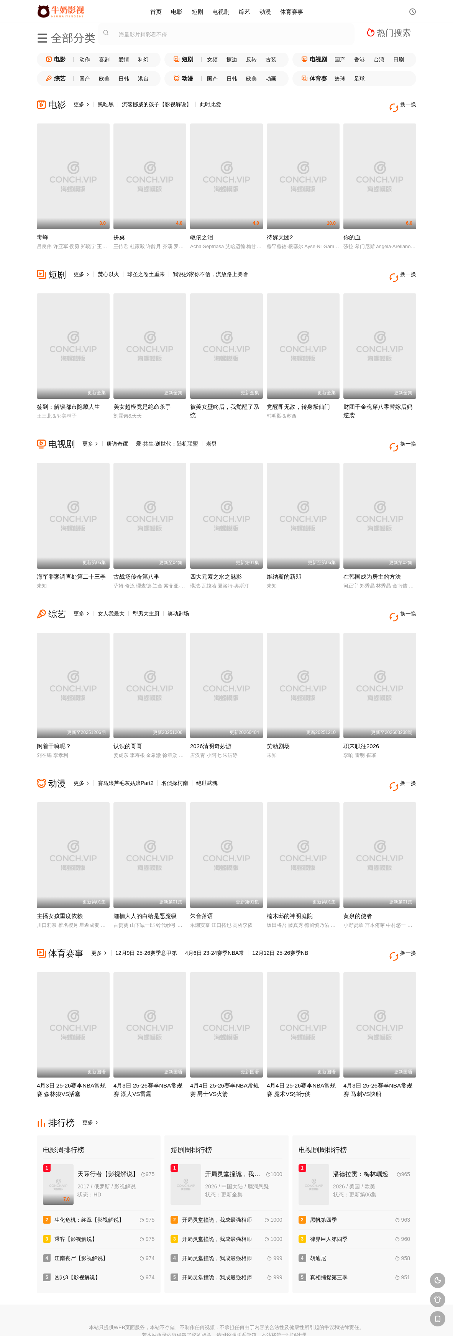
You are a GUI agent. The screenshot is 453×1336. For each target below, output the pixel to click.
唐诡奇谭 (117, 431)
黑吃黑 (106, 104)
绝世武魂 (207, 758)
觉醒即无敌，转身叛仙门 (298, 394)
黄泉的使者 (357, 885)
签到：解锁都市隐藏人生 (68, 394)
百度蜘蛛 (171, 1321)
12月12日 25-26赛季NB (280, 922)
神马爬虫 (198, 1321)
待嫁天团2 (280, 231)
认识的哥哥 (127, 721)
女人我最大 (111, 595)
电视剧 (221, 11)
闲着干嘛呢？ (54, 721)
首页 (156, 11)
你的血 (352, 231)
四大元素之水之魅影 (216, 558)
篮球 (340, 79)
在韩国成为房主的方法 (372, 558)
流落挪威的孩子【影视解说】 (157, 104)
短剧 (197, 11)
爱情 (123, 59)
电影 (176, 11)
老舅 (211, 431)
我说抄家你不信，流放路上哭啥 (210, 268)
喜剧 (104, 59)
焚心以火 (108, 268)
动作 (84, 59)
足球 (359, 79)
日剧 (398, 59)
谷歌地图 (282, 1321)
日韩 (123, 79)
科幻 (143, 59)
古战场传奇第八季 (136, 558)
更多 (82, 104)
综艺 (244, 11)
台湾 (379, 59)
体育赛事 (291, 11)
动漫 (265, 11)
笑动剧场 (178, 595)
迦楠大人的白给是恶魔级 (145, 885)
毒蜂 (42, 231)
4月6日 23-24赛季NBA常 (214, 922)
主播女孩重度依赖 (60, 885)
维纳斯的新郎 (284, 558)
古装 (271, 59)
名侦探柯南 (174, 758)
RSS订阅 (143, 1321)
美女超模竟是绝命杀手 (142, 394)
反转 (251, 59)
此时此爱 (210, 104)
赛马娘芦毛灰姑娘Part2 (125, 758)
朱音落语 (201, 885)
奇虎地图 (254, 1321)
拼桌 (119, 231)
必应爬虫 (310, 1321)
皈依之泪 (201, 231)
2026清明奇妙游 (210, 721)
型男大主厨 (146, 595)
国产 (340, 59)
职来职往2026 (361, 721)
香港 (359, 59)
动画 (271, 79)
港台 (143, 79)
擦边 (231, 59)
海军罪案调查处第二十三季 (71, 558)
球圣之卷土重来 (146, 268)
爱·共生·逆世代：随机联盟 (167, 431)
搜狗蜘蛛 (226, 1321)
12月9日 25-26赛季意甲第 (146, 922)
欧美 (104, 79)
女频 (212, 59)
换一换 (404, 104)
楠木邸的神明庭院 (290, 885)
